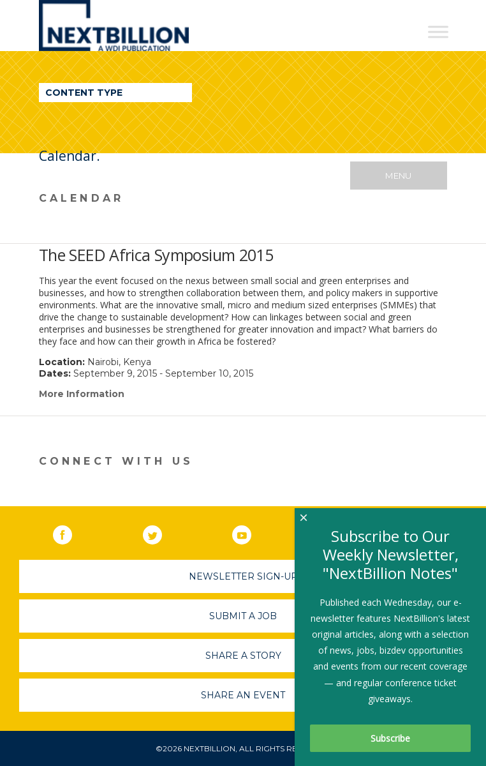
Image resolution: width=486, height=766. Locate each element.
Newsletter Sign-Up (243, 576)
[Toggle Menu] (438, 32)
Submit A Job (243, 616)
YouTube (250, 532)
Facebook (71, 532)
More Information (81, 394)
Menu (398, 175)
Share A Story (243, 655)
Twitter (161, 532)
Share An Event (243, 695)
